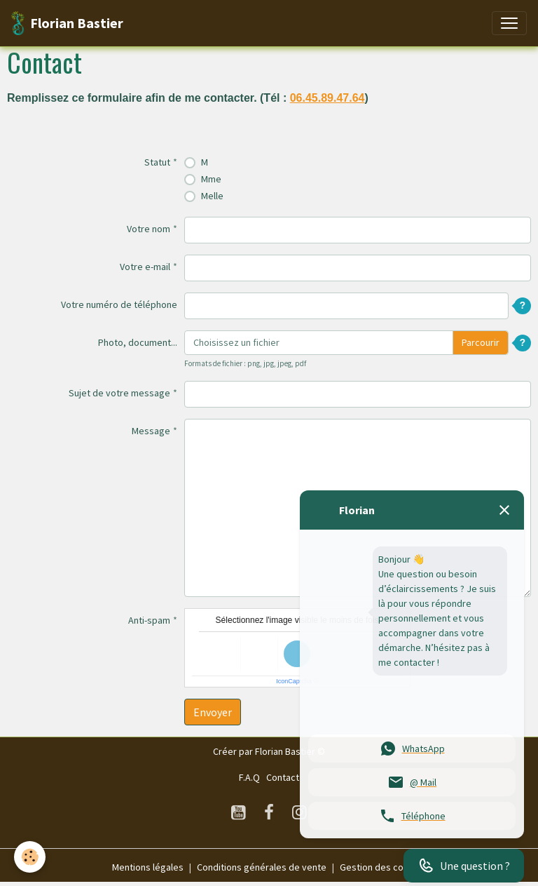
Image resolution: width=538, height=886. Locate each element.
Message (151, 430)
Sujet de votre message (119, 393)
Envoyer (212, 712)
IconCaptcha (294, 681)
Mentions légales (148, 867)
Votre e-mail (145, 266)
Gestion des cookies (383, 867)
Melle (212, 195)
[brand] (67, 23)
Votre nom (148, 228)
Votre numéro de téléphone (119, 304)
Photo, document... (137, 342)
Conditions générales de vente (261, 867)
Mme (211, 179)
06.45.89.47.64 (327, 98)
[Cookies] (30, 857)
